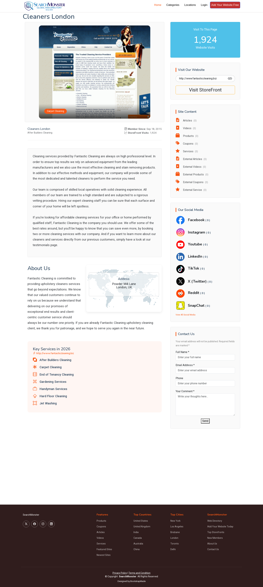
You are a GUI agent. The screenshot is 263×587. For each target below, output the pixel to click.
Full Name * (182, 352)
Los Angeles (176, 526)
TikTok (194, 268)
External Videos (191, 166)
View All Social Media (185, 315)
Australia (138, 543)
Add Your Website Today (220, 526)
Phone (179, 378)
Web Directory (214, 521)
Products (187, 136)
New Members (215, 538)
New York (175, 521)
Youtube (195, 244)
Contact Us (213, 549)
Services (187, 151)
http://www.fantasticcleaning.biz (53, 353)
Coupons (187, 143)
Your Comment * (185, 391)
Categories (172, 5)
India (136, 532)
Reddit (194, 292)
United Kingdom (142, 526)
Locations (190, 5)
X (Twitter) (198, 281)
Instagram (197, 232)
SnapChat (196, 305)
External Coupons (192, 182)
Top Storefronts (215, 532)
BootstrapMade (138, 581)
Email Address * (185, 365)
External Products (192, 174)
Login (204, 5)
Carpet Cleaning (55, 111)
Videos (186, 128)
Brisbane (175, 532)
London (174, 538)
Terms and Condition (139, 573)
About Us (212, 543)
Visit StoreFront (205, 90)
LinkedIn (195, 256)
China (137, 549)
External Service (191, 189)
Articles (186, 120)
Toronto (174, 543)
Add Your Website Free (225, 5)
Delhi (173, 549)
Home (157, 5)
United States (141, 521)
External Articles (191, 159)
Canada (138, 538)
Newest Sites (104, 555)
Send (205, 420)
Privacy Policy (120, 573)
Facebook (196, 219)
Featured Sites (104, 549)
